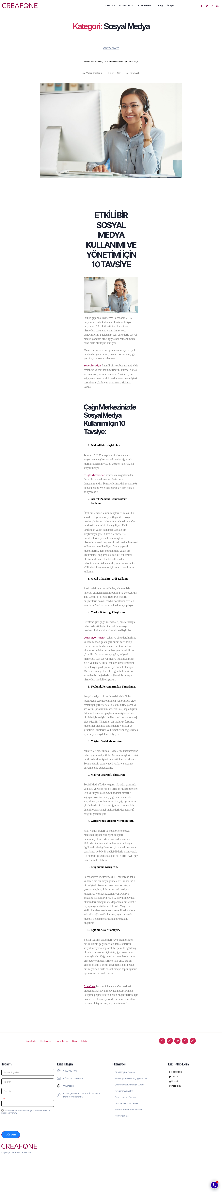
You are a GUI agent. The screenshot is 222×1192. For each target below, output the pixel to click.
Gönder (11, 1134)
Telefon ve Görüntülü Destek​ (128, 1110)
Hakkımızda (126, 6)
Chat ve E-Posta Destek (126, 1103)
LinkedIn (174, 1081)
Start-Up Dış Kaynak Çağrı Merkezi (131, 1078)
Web (3, 1098)
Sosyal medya (92, 365)
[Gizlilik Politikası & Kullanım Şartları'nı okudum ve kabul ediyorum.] (2, 1110)
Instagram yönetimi (124, 1091)
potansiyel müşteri (95, 637)
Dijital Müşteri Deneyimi (125, 1072)
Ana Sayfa (110, 6)
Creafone (97, 73)
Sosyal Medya (111, 48)
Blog (160, 6)
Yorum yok (134, 73)
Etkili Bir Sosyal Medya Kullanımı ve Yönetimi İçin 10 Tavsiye (111, 61)
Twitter (174, 1076)
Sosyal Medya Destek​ (125, 1097)
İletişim (170, 6)
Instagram (175, 1086)
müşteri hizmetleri (94, 475)
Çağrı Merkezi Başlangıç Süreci (129, 1085)
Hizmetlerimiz (145, 6)
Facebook (175, 1072)
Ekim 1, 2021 (115, 73)
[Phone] (214, 1185)
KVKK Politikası (122, 1116)
